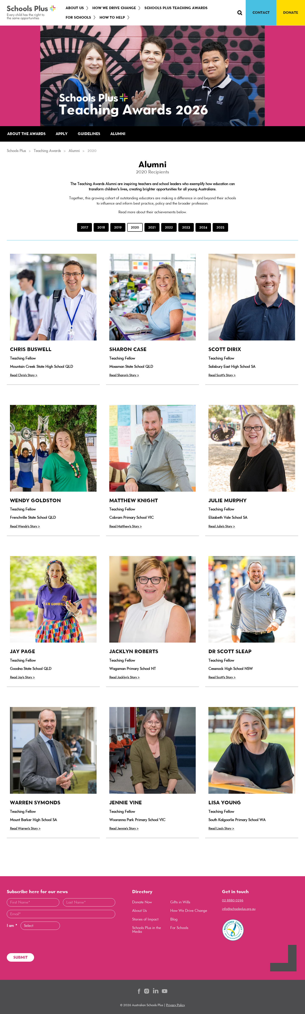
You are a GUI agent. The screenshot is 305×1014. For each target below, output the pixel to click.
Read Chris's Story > (23, 375)
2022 (169, 227)
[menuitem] (75, 8)
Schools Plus (16, 150)
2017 (84, 227)
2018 (101, 227)
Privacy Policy (175, 1005)
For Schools (78, 17)
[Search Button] (239, 12)
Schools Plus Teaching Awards (176, 8)
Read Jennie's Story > (124, 828)
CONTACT (261, 12)
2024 (203, 227)
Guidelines (89, 133)
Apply (62, 133)
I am (12, 925)
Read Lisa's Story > (221, 828)
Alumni (117, 133)
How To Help (112, 17)
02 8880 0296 (232, 900)
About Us (75, 8)
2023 (186, 227)
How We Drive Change (114, 8)
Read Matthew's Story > (125, 526)
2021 (152, 227)
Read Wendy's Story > (25, 526)
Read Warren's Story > (25, 828)
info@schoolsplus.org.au (238, 909)
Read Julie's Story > (221, 526)
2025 (220, 227)
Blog (173, 919)
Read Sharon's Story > (124, 375)
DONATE (290, 12)
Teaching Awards (47, 150)
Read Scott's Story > (222, 375)
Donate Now (142, 902)
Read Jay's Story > (22, 677)
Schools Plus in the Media (146, 929)
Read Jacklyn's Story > (124, 677)
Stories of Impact (145, 919)
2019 (118, 227)
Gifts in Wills (180, 902)
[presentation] (39, 941)
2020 (135, 227)
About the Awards (26, 133)
